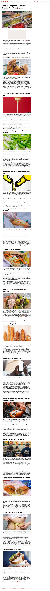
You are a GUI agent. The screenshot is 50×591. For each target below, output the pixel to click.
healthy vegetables (13, 276)
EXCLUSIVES (15, 1)
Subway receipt (5, 396)
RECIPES (11, 1)
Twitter (30, 308)
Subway (26, 40)
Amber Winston (4, 9)
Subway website (5, 471)
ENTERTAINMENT (24, 1)
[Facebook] (32, 1)
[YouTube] (34, 1)
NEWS (19, 1)
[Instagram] (37, 1)
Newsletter (46, 1)
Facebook (18, 273)
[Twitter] (35, 1)
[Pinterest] (38, 1)
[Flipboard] (40, 1)
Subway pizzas (22, 315)
